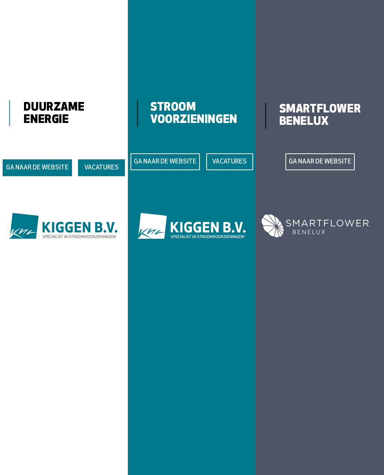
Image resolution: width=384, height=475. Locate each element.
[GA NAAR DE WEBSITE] (37, 167)
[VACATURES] (101, 167)
